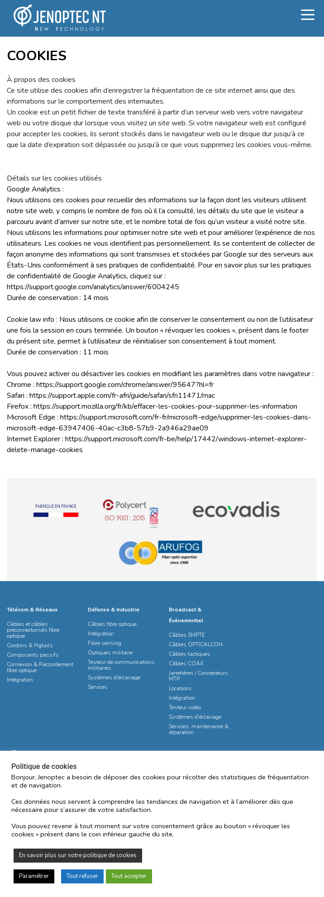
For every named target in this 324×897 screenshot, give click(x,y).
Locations (180, 688)
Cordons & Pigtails (30, 645)
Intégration (20, 679)
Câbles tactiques (189, 654)
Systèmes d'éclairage (114, 677)
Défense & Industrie (113, 609)
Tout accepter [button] (129, 876)
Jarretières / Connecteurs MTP (198, 675)
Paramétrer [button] (34, 876)
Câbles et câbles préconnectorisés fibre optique (33, 629)
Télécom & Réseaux (32, 609)
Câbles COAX (186, 663)
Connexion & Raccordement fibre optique (40, 667)
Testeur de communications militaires (121, 665)
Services (98, 687)
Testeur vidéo (185, 707)
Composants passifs (33, 654)
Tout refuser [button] (82, 876)
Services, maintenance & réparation (199, 729)
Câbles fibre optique (112, 624)
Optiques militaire (110, 652)
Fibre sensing (104, 643)
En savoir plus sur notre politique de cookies (78, 855)
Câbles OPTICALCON (196, 644)
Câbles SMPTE (187, 635)
